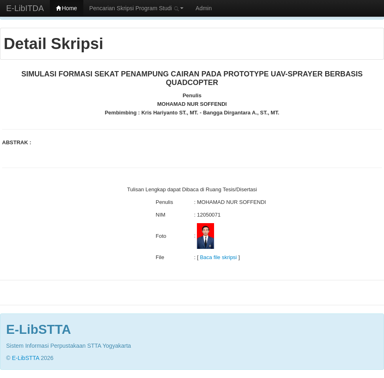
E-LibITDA (25, 8)
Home (66, 8)
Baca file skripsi (218, 257)
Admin (204, 8)
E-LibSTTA (25, 358)
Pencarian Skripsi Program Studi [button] (136, 8)
